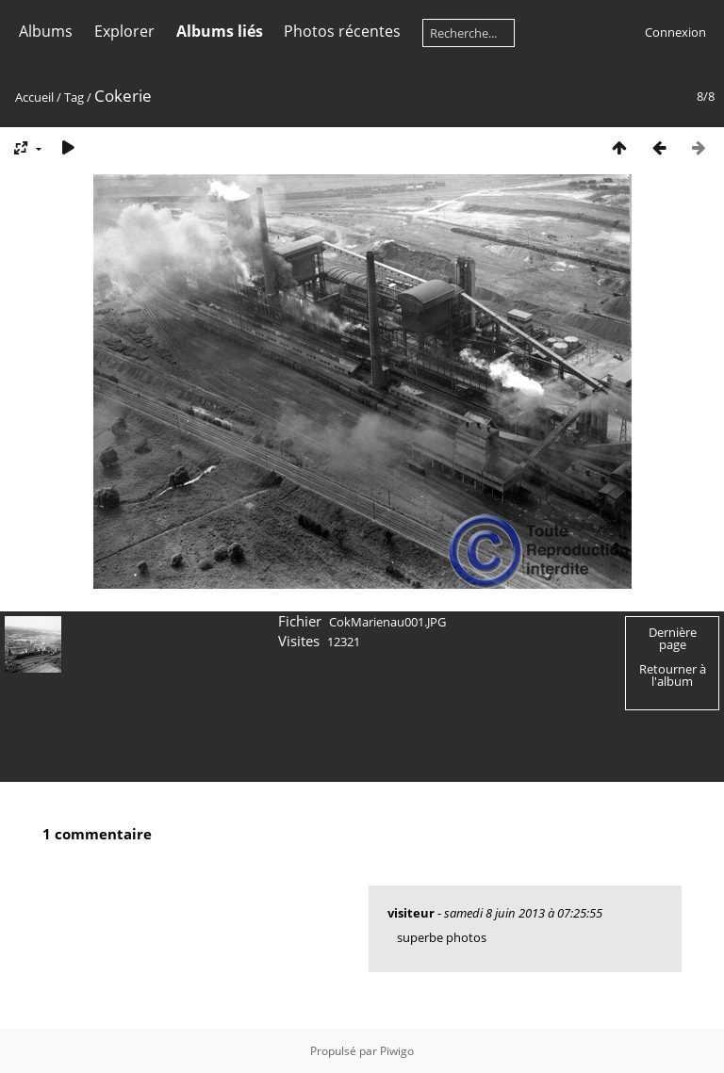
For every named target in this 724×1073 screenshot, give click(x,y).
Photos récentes (342, 31)
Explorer (124, 31)
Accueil (34, 97)
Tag (74, 97)
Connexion (675, 32)
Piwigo (397, 1051)
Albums (46, 31)
